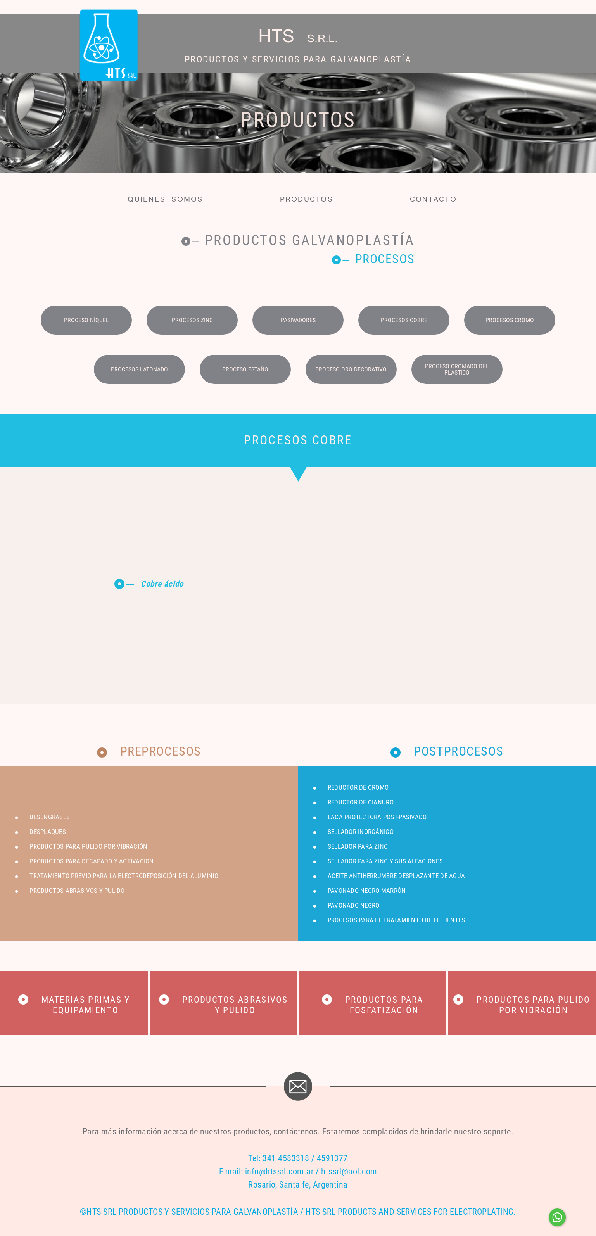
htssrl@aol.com (349, 1171)
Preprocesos (160, 751)
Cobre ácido (162, 584)
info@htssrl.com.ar (279, 1171)
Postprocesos (458, 751)
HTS (298, 37)
